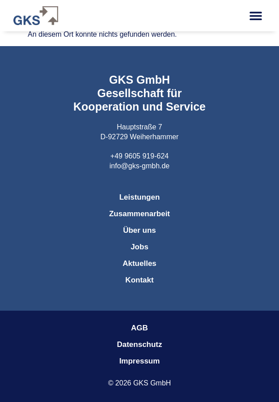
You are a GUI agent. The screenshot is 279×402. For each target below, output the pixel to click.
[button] (255, 16)
